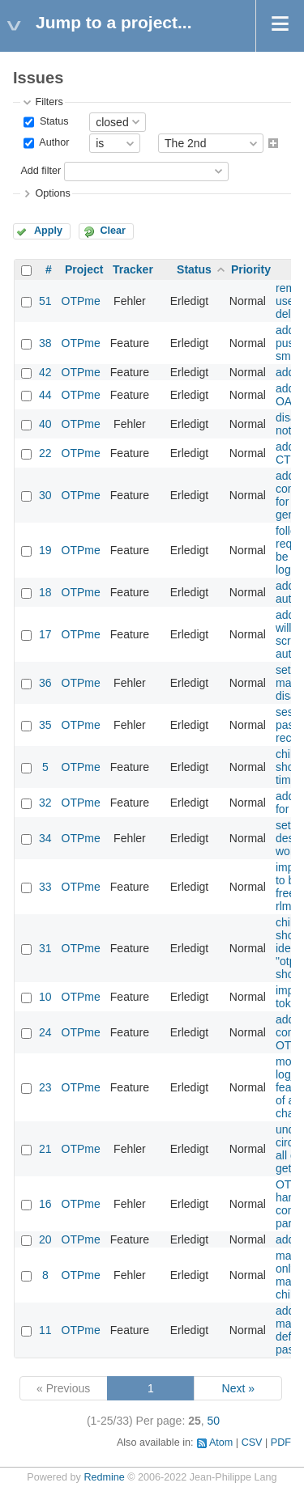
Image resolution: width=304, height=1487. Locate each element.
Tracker (133, 269)
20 (45, 1239)
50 (214, 1420)
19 (45, 550)
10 (45, 996)
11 (45, 1330)
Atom (221, 1442)
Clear (113, 230)
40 (45, 423)
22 (45, 453)
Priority (251, 269)
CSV (252, 1442)
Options (52, 193)
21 (45, 1148)
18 (45, 592)
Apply (48, 230)
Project (84, 269)
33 (45, 886)
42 (45, 372)
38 (45, 343)
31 (45, 948)
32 (45, 802)
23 (45, 1087)
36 (45, 682)
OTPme (81, 300)
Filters (48, 102)
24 (45, 1032)
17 (45, 634)
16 (45, 1203)
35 (45, 724)
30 (45, 495)
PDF (281, 1442)
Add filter (40, 170)
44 (45, 394)
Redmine (103, 1477)
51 (45, 300)
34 (45, 838)
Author (52, 143)
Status (52, 121)
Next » (238, 1388)
